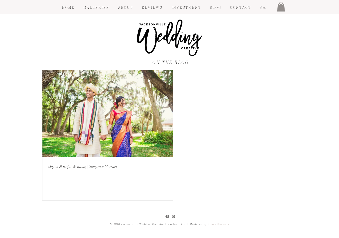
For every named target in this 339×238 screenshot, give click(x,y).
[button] (96, 7)
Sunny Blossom (218, 224)
